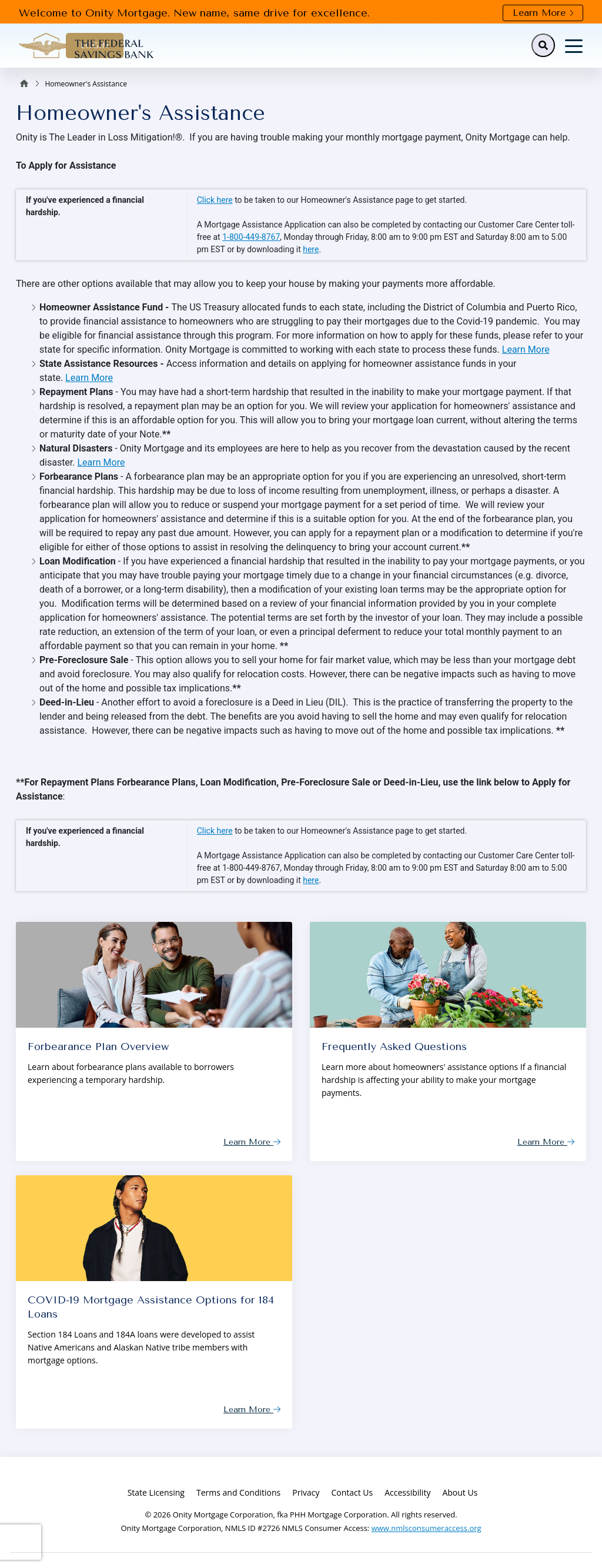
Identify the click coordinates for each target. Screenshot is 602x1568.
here (311, 249)
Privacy (305, 1492)
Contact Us (352, 1492)
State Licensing (156, 1492)
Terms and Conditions (238, 1492)
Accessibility (407, 1492)
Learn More (543, 12)
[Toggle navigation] (573, 45)
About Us (459, 1492)
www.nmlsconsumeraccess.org (426, 1528)
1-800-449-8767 (251, 237)
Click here (215, 200)
